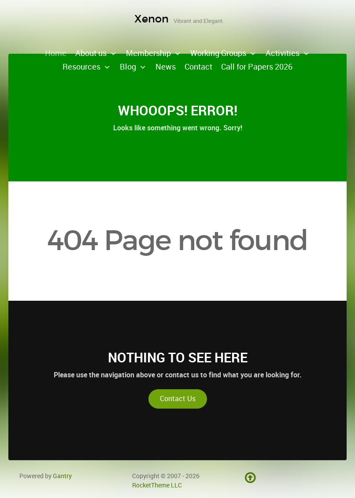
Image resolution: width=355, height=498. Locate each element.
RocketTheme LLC (157, 485)
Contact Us (178, 399)
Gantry (62, 476)
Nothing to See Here (178, 357)
